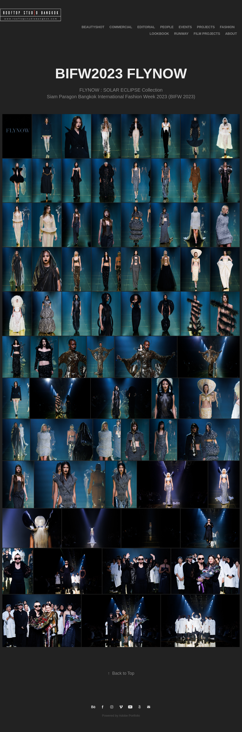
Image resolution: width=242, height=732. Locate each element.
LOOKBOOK (159, 34)
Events (185, 27)
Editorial (146, 27)
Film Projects (207, 34)
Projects (206, 27)
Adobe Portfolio (129, 715)
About (231, 34)
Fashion (227, 27)
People (167, 27)
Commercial (120, 27)
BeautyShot (93, 27)
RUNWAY (181, 34)
